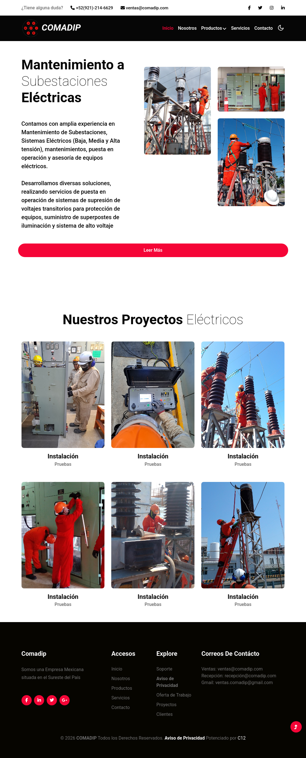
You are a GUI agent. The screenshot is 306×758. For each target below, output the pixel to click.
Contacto (263, 27)
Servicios (240, 27)
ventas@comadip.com (147, 7)
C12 (241, 738)
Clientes (164, 714)
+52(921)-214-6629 (94, 7)
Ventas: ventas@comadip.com (232, 669)
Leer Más (153, 250)
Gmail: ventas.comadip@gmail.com (237, 682)
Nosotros (187, 27)
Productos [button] (214, 27)
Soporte (164, 669)
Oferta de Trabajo (173, 695)
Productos (121, 688)
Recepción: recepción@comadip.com (238, 675)
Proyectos (166, 704)
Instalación (63, 456)
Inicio (168, 27)
